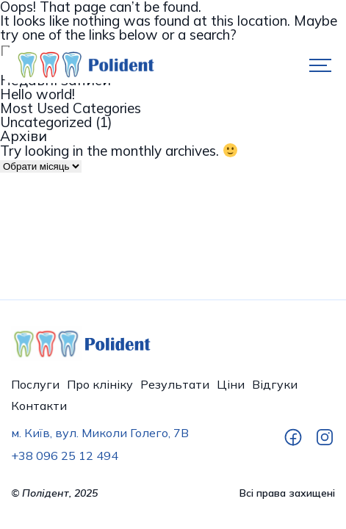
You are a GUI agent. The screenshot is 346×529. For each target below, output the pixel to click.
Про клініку (100, 384)
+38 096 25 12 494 (64, 455)
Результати (174, 384)
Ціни (231, 384)
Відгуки (275, 384)
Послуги (35, 384)
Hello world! (37, 94)
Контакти (39, 405)
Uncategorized (46, 122)
